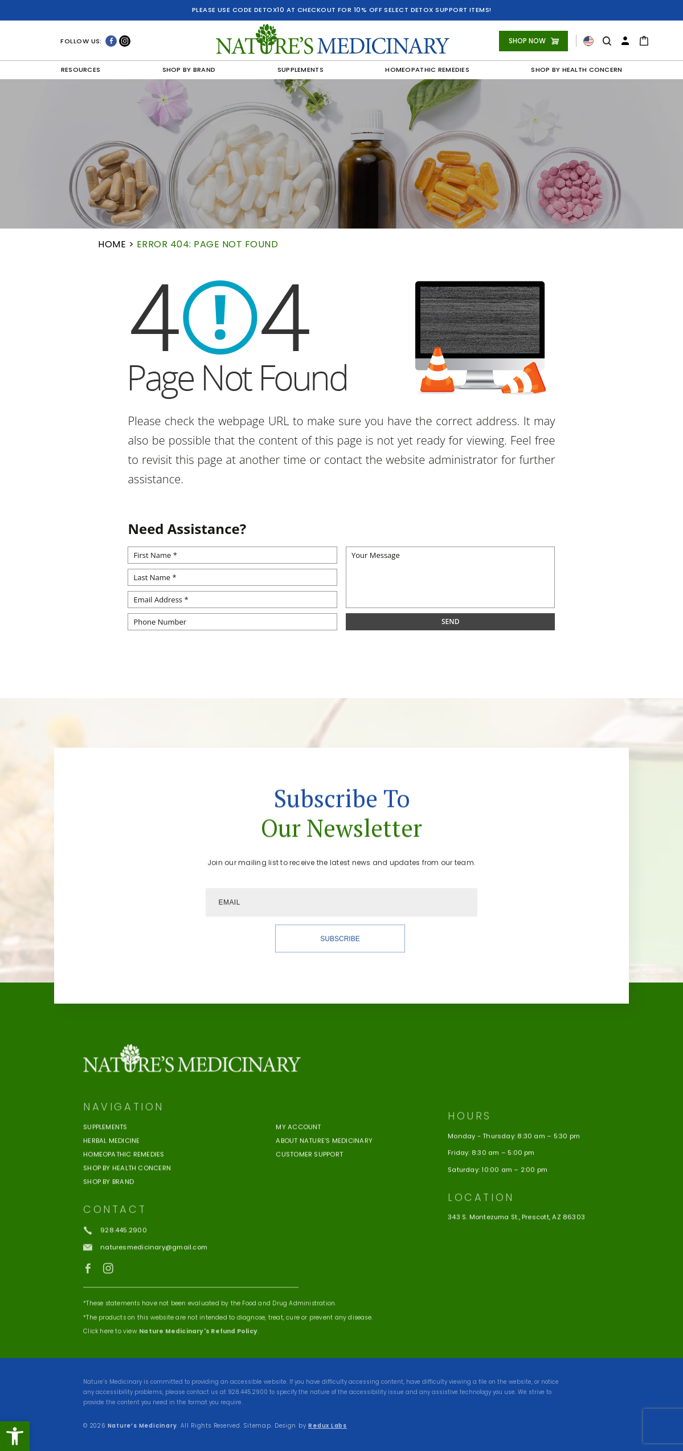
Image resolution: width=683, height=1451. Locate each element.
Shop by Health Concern (576, 69)
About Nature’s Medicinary (324, 1171)
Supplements (300, 69)
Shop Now (527, 41)
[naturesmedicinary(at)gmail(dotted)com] (145, 1277)
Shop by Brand (189, 69)
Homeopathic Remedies (427, 69)
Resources (81, 69)
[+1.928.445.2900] (115, 1260)
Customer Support (309, 1185)
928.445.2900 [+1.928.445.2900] (248, 1392)
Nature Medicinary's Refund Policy (198, 1361)
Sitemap (257, 1425)
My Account (298, 1157)
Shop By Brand (108, 1212)
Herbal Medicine (111, 1171)
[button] (15, 1436)
